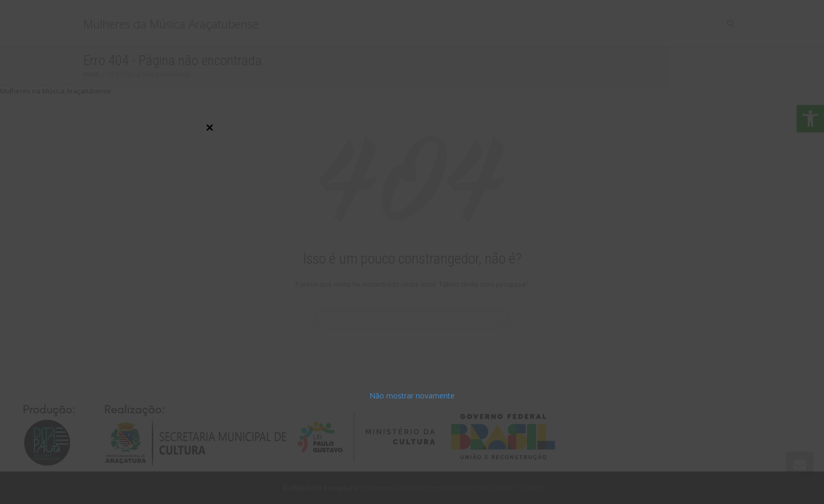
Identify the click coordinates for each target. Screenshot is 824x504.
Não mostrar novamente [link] (412, 396)
